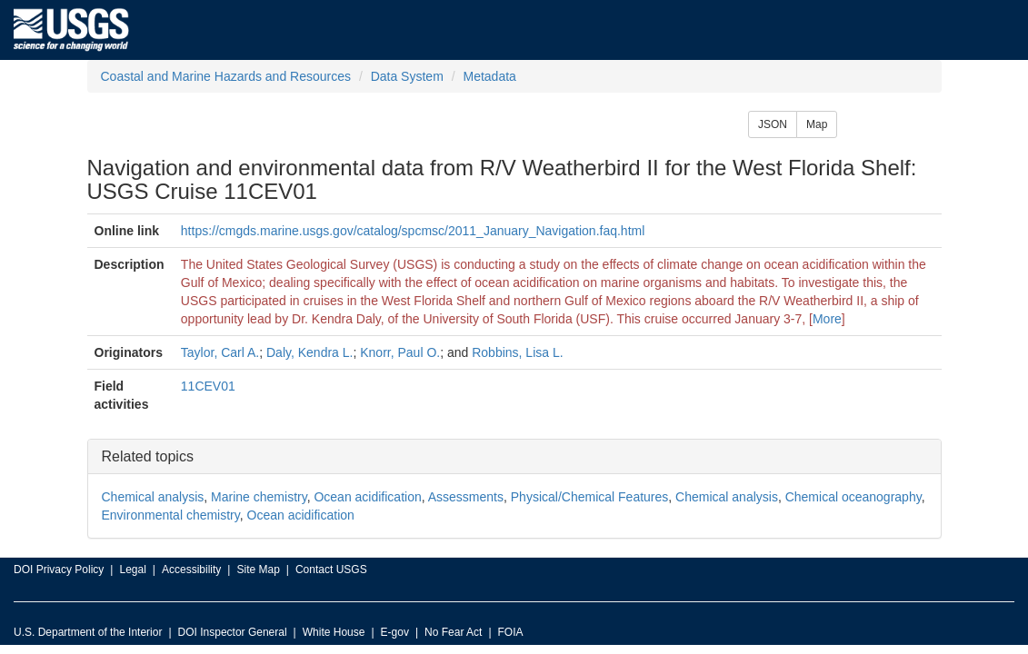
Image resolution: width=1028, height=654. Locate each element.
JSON (772, 124)
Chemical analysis (153, 497)
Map (816, 124)
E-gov (395, 632)
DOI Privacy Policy (59, 569)
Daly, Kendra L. (309, 352)
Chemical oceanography (853, 497)
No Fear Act (453, 632)
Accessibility (191, 569)
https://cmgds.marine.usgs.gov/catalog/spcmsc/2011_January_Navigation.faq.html (413, 230)
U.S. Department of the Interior (88, 632)
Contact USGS (331, 569)
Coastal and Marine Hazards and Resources (226, 76)
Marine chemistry (259, 497)
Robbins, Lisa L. (517, 352)
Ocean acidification (367, 497)
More (827, 319)
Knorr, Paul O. (400, 352)
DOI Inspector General (232, 632)
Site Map (257, 569)
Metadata (489, 76)
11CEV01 (208, 386)
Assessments (466, 497)
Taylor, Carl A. (220, 352)
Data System (407, 76)
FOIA (511, 632)
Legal (132, 569)
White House (334, 632)
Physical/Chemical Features (590, 497)
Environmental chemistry (171, 515)
